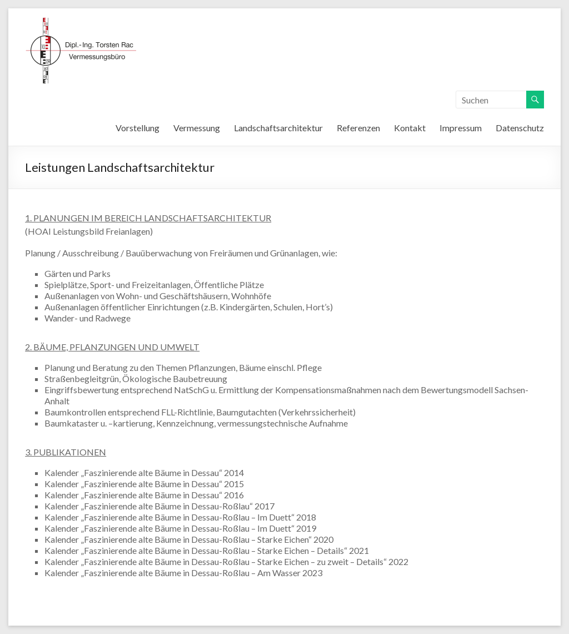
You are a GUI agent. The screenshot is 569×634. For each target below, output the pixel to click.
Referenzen (358, 127)
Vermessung (196, 127)
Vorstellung (137, 127)
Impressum (461, 127)
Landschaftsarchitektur (278, 127)
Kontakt (410, 127)
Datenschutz (520, 127)
